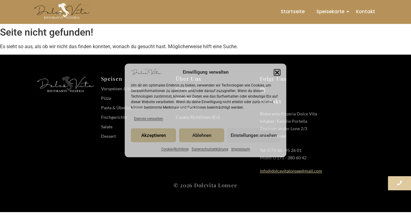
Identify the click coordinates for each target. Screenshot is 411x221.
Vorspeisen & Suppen (121, 88)
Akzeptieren (153, 135)
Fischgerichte (114, 117)
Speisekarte (331, 11)
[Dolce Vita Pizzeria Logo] (61, 11)
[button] (277, 72)
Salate (106, 126)
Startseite (293, 11)
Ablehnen (201, 135)
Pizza (106, 98)
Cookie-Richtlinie (175, 149)
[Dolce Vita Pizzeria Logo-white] (66, 84)
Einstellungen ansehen (254, 135)
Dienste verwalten (148, 119)
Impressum (240, 149)
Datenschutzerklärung (210, 149)
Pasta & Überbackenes (122, 107)
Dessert (108, 136)
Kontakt (365, 11)
